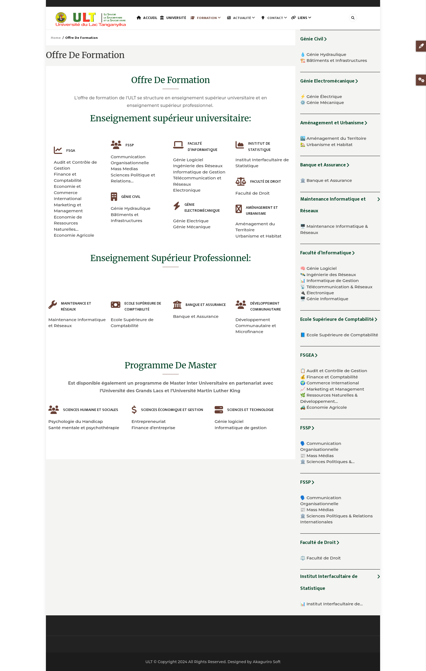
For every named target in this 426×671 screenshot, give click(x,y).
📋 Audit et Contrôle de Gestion (333, 370)
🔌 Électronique (317, 292)
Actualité (246, 18)
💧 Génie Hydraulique (323, 54)
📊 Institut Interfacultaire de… (331, 603)
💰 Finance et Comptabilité (329, 376)
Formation (211, 18)
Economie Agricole (74, 235)
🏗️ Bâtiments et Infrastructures (333, 60)
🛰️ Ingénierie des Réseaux (328, 274)
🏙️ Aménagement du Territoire (333, 138)
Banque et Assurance (195, 316)
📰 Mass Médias (317, 455)
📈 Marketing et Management (332, 389)
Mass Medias (124, 168)
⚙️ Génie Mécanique (322, 102)
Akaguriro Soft (266, 661)
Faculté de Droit (253, 193)
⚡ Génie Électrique (321, 96)
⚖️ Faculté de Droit (320, 558)
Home (56, 38)
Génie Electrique (191, 220)
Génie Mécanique (192, 226)
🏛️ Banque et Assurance (326, 180)
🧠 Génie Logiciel (318, 268)
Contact (279, 18)
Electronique (187, 190)
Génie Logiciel (188, 159)
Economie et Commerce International (68, 192)
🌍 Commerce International (329, 382)
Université (177, 18)
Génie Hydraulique (131, 208)
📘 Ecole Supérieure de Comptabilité (339, 334)
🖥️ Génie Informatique (324, 298)
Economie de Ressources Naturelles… (68, 223)
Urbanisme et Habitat (259, 236)
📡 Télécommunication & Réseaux (336, 286)
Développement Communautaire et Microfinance (256, 325)
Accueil (148, 18)
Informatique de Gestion (199, 172)
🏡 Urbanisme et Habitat (326, 144)
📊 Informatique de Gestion (329, 280)
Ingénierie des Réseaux (198, 165)
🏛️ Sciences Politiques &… (327, 461)
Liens (308, 18)
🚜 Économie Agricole (323, 407)
